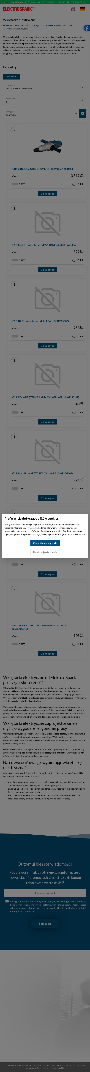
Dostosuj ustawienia (45, 552)
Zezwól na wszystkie (45, 542)
